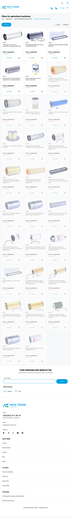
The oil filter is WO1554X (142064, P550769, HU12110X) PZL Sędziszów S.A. (12, 317)
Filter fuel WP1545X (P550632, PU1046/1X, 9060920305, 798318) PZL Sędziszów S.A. (11, 250)
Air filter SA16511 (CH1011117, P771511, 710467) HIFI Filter (33, 113)
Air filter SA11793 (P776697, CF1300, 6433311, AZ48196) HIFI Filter (58, 215)
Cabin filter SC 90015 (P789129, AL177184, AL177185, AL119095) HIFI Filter (58, 182)
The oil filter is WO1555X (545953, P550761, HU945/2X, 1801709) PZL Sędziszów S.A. (58, 284)
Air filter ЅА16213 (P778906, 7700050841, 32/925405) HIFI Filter (35, 147)
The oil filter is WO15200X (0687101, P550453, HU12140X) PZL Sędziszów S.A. (35, 317)
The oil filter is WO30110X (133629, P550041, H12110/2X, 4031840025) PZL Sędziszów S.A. (35, 284)
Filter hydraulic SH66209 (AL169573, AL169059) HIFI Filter (35, 45)
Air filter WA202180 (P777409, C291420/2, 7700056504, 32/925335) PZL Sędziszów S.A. (58, 80)
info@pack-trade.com (9, 426)
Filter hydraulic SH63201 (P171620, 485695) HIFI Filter (34, 350)
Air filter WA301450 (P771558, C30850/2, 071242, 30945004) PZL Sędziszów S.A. (11, 182)
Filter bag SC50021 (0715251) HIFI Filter (11, 283)
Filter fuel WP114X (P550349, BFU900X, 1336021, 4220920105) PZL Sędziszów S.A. (35, 250)
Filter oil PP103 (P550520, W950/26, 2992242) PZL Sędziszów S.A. (35, 215)
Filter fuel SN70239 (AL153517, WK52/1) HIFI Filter (33, 79)
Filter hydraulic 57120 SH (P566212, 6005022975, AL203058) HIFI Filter (12, 79)
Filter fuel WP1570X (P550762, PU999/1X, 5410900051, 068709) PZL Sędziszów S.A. (58, 148)
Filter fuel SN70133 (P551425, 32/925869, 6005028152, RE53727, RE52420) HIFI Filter (57, 250)
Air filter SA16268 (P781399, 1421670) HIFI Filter (12, 113)
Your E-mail (7, 380)
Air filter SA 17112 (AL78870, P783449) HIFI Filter (12, 147)
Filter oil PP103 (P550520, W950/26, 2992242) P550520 (12, 350)
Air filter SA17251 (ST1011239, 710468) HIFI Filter (56, 113)
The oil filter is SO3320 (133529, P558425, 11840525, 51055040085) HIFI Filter (58, 317)
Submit (62, 383)
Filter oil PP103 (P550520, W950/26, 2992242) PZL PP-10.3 (12, 215)
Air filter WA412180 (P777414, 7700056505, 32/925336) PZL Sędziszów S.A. (33, 182)
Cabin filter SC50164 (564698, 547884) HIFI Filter (58, 45)
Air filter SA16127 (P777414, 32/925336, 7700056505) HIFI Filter (12, 45)
